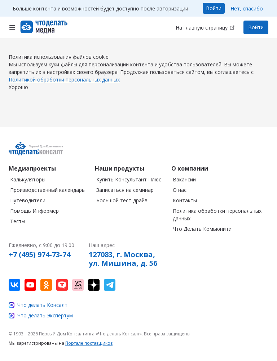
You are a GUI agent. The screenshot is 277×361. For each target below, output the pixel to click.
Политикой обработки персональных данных (64, 86)
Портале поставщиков (89, 343)
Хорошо (18, 94)
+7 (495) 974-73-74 (39, 254)
